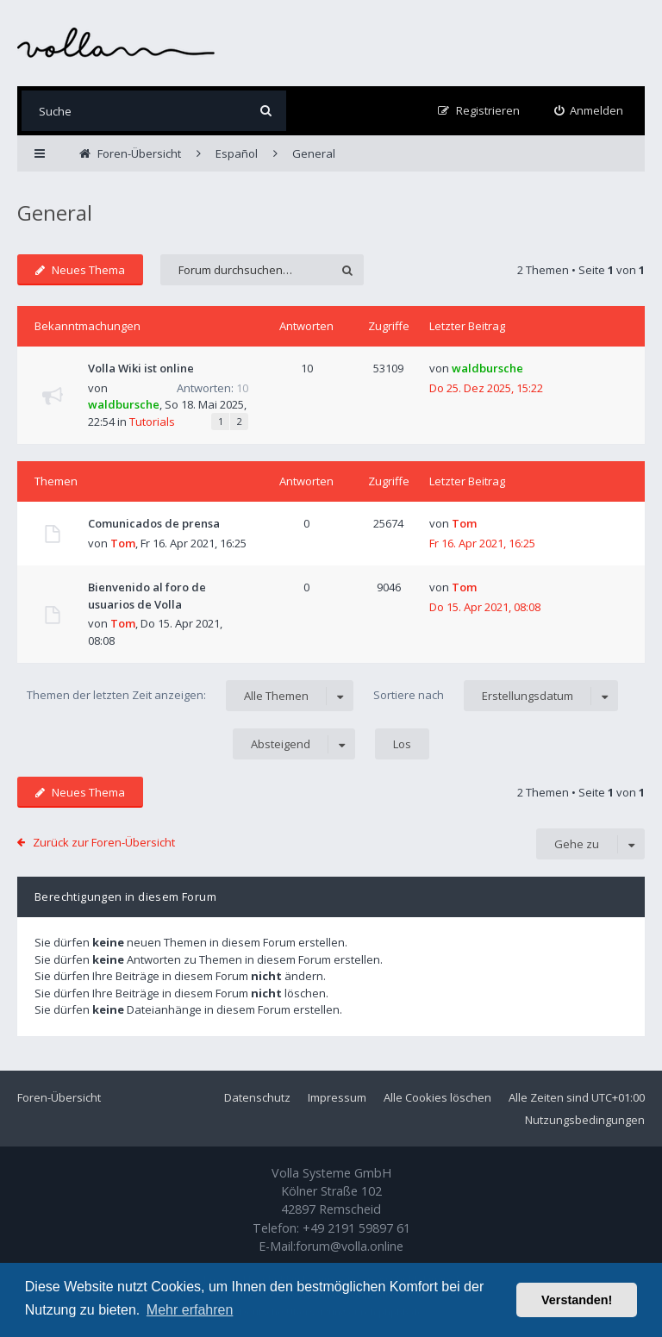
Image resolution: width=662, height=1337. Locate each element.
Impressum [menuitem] (337, 1097)
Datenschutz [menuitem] (257, 1097)
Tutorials (152, 421)
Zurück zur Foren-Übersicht (104, 842)
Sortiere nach (495, 695)
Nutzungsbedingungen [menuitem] (585, 1120)
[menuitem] (589, 111)
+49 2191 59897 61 (356, 1228)
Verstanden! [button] (576, 1300)
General (54, 212)
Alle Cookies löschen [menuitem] (437, 1097)
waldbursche (123, 404)
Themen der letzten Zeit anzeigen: (190, 695)
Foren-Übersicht (59, 1097)
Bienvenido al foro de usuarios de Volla (147, 595)
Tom (122, 543)
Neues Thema (80, 270)
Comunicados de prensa (154, 523)
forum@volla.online (349, 1246)
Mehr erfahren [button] (190, 1310)
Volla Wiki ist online (141, 368)
